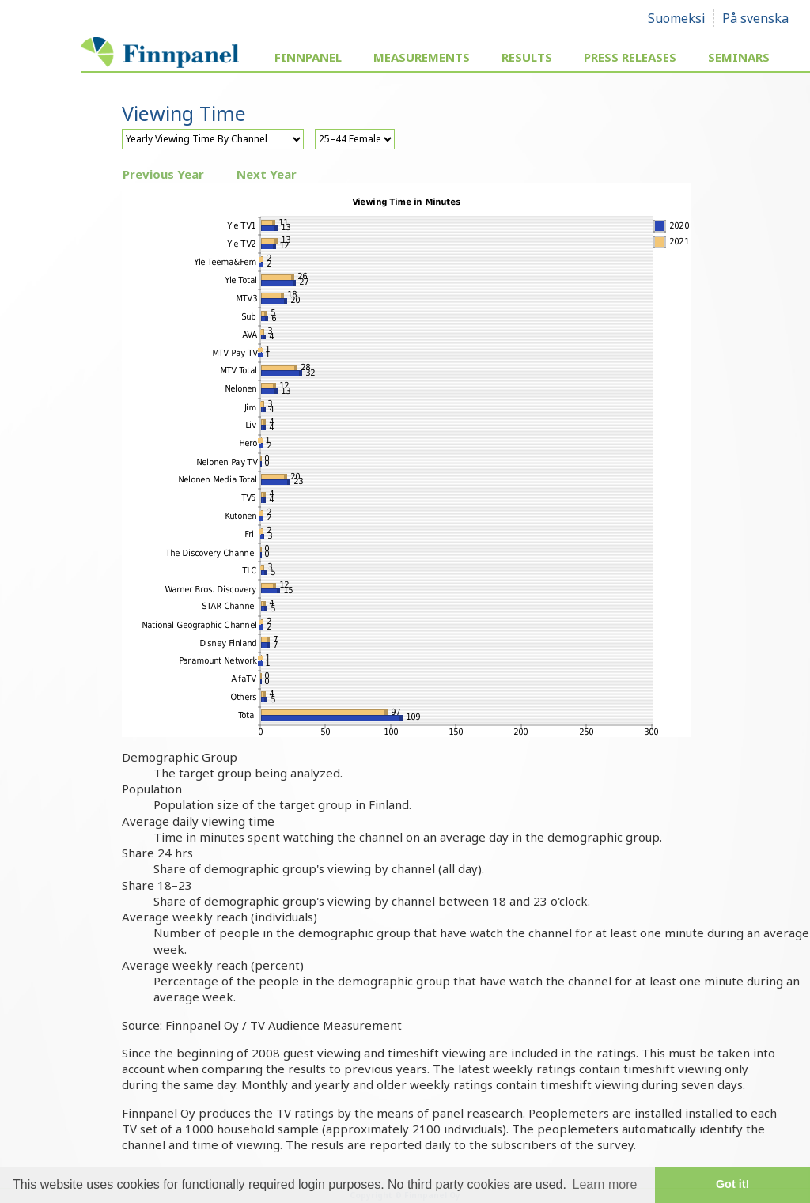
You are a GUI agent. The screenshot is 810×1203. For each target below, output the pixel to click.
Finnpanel (308, 57)
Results (527, 57)
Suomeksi (677, 18)
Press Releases (630, 57)
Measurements (421, 57)
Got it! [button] (732, 1184)
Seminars (739, 57)
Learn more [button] (605, 1184)
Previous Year (163, 174)
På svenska (755, 18)
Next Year (267, 174)
